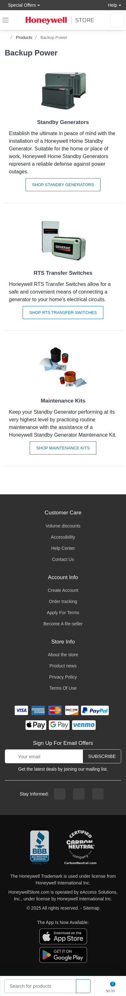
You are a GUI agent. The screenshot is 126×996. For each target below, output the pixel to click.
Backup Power (54, 37)
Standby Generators (63, 122)
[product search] (83, 986)
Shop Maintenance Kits (63, 448)
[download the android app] (63, 954)
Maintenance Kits (63, 401)
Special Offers (20, 5)
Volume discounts (63, 525)
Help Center (63, 548)
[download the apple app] (63, 936)
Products (24, 37)
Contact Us (63, 559)
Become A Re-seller (63, 623)
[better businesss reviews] (39, 847)
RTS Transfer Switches (62, 273)
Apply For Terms (63, 612)
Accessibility (63, 537)
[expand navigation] (5, 20)
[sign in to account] (117, 20)
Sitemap (91, 908)
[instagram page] (79, 794)
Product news (63, 665)
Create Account (63, 590)
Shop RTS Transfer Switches (63, 312)
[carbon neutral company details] (80, 847)
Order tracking (63, 601)
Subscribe (102, 756)
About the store (63, 654)
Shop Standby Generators (63, 184)
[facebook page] (59, 794)
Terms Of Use (63, 688)
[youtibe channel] (98, 794)
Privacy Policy (63, 677)
